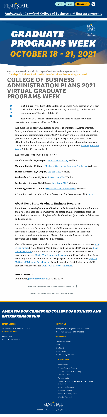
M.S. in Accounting (58, 160)
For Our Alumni (64, 374)
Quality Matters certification (57, 265)
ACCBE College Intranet (65, 354)
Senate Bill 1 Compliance (67, 393)
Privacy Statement (65, 390)
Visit (70, 3)
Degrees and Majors (63, 341)
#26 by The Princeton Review (50, 255)
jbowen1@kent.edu (38, 278)
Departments (61, 351)
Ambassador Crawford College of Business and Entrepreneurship (53, 13)
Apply (60, 3)
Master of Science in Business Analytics (66, 166)
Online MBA (54, 171)
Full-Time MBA (60, 183)
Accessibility (63, 364)
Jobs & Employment (66, 387)
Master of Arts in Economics (61, 188)
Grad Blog (60, 347)
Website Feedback (65, 396)
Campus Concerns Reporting (69, 371)
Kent (9, 71)
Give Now (82, 3)
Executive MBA (56, 177)
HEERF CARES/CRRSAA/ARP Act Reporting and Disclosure (76, 382)
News (58, 344)
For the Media (63, 377)
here (90, 194)
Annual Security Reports (67, 367)
